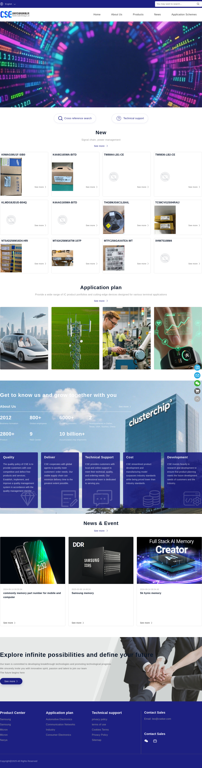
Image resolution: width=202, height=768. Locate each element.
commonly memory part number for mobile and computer (32, 595)
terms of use (99, 724)
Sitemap (96, 740)
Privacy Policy (100, 735)
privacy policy (99, 719)
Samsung (5, 719)
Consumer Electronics (58, 735)
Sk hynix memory (150, 593)
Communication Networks (60, 724)
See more (9, 623)
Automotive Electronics (59, 719)
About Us (116, 14)
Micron (4, 729)
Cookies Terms (100, 729)
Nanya (3, 740)
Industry (50, 729)
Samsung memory (83, 593)
